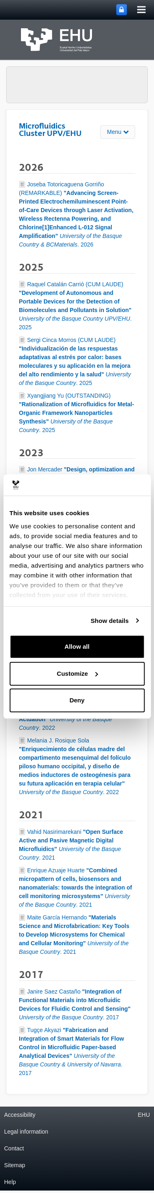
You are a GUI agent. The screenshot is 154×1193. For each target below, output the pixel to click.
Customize (77, 673)
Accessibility (19, 1115)
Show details (110, 620)
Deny (77, 700)
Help (10, 1182)
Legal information (26, 1131)
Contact (14, 1148)
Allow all (77, 646)
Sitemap (14, 1165)
